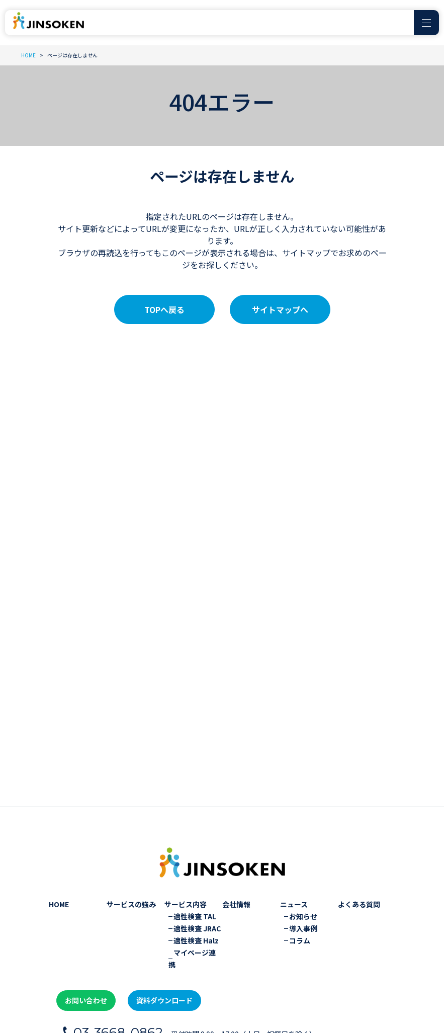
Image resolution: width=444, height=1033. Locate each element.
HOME (59, 795)
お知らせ (303, 808)
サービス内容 (185, 795)
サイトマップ (143, 986)
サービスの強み (131, 795)
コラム (299, 832)
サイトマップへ (280, 309)
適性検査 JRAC (197, 820)
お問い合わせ (83, 890)
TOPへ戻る (164, 309)
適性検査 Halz (196, 832)
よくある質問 (359, 795)
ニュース (294, 795)
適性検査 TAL (194, 808)
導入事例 (303, 820)
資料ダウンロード (155, 890)
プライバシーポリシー (76, 986)
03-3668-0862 (122, 920)
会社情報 (236, 795)
